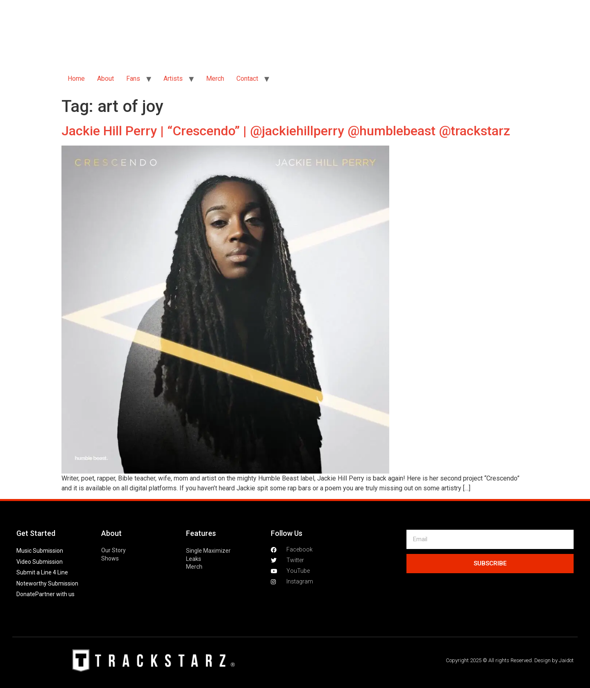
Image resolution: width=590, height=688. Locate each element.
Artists (173, 78)
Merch (215, 78)
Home (76, 78)
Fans (133, 78)
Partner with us (55, 594)
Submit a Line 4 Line (42, 572)
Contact (247, 78)
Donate (25, 594)
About (105, 78)
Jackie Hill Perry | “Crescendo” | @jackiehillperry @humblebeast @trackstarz (285, 131)
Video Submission (39, 561)
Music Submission (39, 550)
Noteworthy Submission (47, 583)
